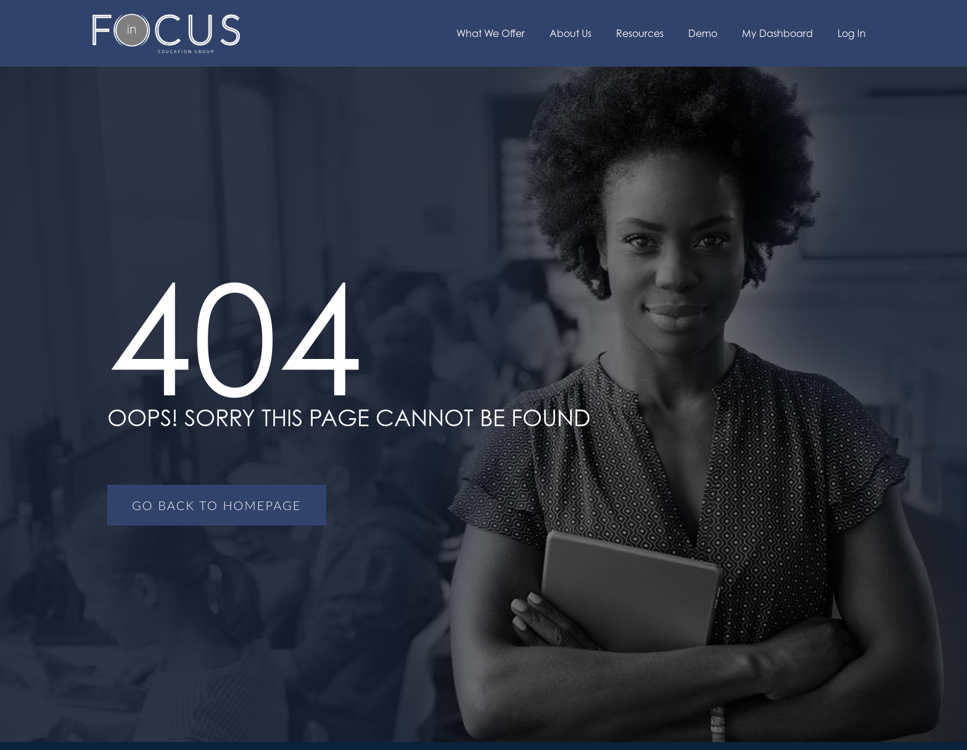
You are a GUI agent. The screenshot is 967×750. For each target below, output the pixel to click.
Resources (640, 33)
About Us (570, 33)
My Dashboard (777, 33)
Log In (851, 33)
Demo (702, 33)
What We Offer (490, 33)
